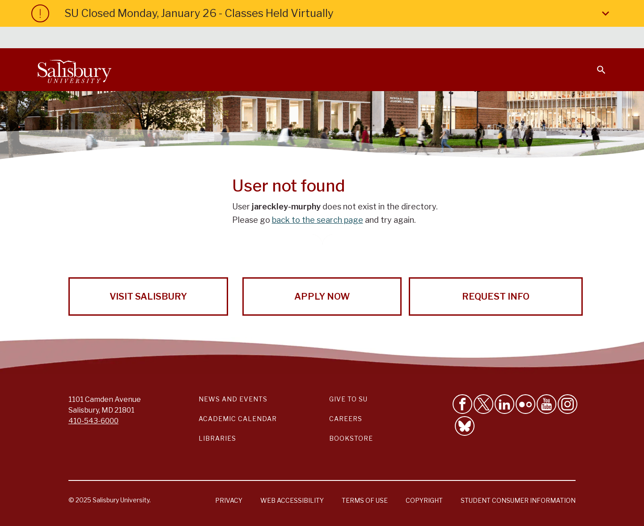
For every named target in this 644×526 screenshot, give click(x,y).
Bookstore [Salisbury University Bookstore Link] (351, 438)
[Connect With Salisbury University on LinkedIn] (504, 404)
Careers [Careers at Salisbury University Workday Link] (345, 418)
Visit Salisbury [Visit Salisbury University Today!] (148, 296)
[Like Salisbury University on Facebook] (462, 404)
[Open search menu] (595, 64)
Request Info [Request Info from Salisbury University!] (496, 296)
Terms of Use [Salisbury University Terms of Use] (365, 500)
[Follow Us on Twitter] (483, 404)
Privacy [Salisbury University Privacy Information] (228, 500)
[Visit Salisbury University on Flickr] (525, 404)
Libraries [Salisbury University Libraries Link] (217, 438)
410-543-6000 (93, 421)
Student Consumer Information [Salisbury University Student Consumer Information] (518, 500)
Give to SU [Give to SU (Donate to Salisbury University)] (348, 399)
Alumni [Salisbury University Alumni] (545, 38)
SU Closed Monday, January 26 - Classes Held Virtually (338, 13)
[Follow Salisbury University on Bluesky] (465, 426)
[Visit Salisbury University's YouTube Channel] (546, 404)
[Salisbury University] (74, 69)
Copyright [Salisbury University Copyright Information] (424, 500)
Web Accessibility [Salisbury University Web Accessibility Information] (292, 500)
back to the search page (317, 220)
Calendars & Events (339, 38)
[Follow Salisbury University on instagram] (567, 404)
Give (589, 38)
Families (507, 38)
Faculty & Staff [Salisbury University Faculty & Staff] (455, 38)
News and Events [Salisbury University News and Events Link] (233, 399)
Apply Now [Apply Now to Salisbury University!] (322, 296)
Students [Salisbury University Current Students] (401, 38)
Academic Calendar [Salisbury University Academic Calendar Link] (238, 418)
